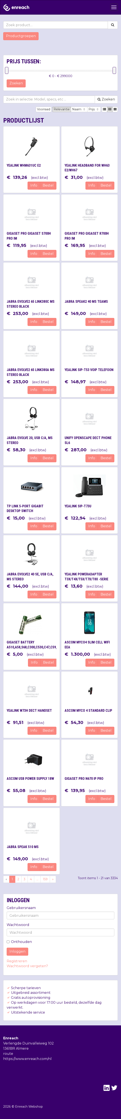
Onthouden (19, 942)
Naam (79, 109)
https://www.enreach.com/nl (27, 1059)
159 (45, 879)
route (8, 1054)
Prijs (93, 109)
